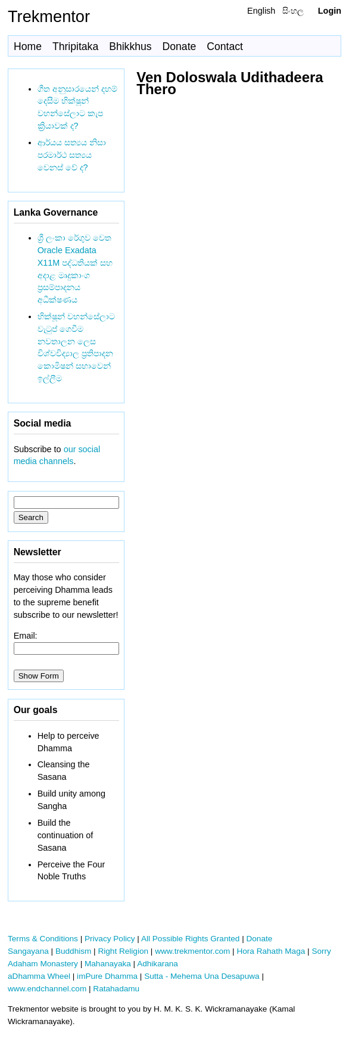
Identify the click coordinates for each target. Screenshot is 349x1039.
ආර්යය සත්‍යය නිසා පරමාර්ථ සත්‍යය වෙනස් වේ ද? (72, 155)
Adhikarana (157, 963)
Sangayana (28, 951)
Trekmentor (49, 16)
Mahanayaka (108, 963)
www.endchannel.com (47, 988)
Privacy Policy (110, 938)
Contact (225, 46)
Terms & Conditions (43, 938)
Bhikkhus (130, 46)
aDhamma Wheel (39, 976)
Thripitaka (75, 46)
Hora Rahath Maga (270, 951)
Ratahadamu (116, 988)
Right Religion (123, 951)
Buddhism (73, 951)
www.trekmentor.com (192, 951)
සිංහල (293, 10)
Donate (180, 46)
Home (28, 46)
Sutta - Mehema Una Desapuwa (201, 976)
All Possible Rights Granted (190, 938)
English (261, 10)
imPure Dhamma (107, 976)
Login (329, 10)
